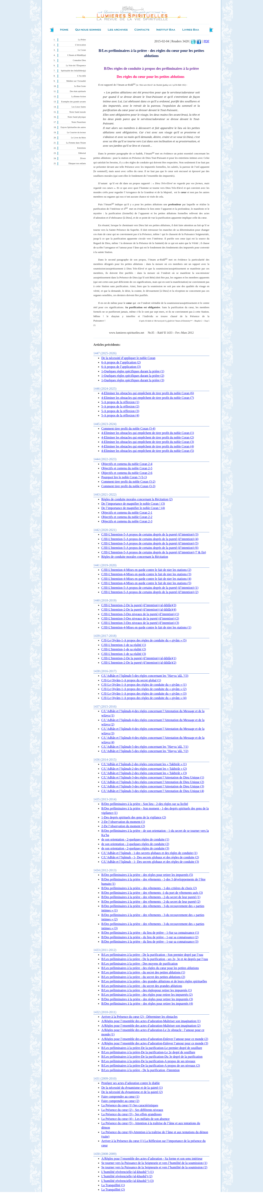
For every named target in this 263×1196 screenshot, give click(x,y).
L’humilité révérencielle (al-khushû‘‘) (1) (127, 1172)
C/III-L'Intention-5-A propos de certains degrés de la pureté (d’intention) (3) (149, 534)
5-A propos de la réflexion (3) (120, 411)
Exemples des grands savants (73, 102)
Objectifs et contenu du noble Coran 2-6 (126, 473)
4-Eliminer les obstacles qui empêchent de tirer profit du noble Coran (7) (147, 397)
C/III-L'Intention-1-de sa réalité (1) (123, 645)
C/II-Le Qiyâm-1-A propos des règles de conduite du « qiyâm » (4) (144, 698)
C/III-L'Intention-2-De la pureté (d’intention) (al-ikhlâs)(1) (138, 658)
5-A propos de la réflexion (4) (120, 415)
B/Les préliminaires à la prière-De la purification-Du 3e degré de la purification (152, 1056)
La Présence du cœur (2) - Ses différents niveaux (132, 1110)
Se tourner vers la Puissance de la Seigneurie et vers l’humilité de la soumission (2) (154, 1167)
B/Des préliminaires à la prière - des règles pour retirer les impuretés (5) (147, 874)
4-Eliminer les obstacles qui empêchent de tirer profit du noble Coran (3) (147, 442)
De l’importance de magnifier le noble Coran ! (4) (133, 508)
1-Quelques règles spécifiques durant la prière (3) (132, 380)
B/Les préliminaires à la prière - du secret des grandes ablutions (141, 986)
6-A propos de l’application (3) (121, 366)
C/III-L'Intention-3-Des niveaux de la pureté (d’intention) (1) (140, 614)
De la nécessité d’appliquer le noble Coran (128, 358)
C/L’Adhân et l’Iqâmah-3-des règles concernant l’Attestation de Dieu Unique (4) (152, 791)
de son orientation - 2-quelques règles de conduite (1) (135, 839)
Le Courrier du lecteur (76, 132)
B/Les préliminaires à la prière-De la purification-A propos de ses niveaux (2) (150, 1065)
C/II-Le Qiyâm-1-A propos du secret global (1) (131, 680)
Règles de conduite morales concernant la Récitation (134, 556)
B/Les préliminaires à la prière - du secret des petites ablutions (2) (143, 977)
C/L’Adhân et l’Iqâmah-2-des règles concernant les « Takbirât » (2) (144, 768)
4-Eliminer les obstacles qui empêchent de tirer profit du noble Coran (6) (147, 393)
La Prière (82, 40)
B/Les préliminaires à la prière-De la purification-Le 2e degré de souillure (148, 1052)
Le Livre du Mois (78, 138)
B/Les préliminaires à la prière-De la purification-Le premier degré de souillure (151, 1048)
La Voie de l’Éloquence (76, 65)
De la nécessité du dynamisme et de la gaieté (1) (132, 1087)
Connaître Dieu (79, 60)
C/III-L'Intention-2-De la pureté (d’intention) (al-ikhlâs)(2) (138, 662)
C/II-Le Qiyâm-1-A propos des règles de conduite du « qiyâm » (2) (144, 689)
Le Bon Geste (80, 86)
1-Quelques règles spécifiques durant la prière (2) (132, 375)
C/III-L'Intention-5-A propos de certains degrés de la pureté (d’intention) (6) (149, 547)
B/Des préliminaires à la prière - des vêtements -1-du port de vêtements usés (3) (152, 892)
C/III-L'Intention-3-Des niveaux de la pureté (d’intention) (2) (140, 618)
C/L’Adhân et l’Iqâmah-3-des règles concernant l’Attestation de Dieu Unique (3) (152, 786)
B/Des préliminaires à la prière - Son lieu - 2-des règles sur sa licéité (144, 804)
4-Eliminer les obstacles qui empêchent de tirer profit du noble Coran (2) (147, 437)
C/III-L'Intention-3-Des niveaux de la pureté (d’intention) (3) (140, 623)
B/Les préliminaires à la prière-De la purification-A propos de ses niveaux (148, 1061)
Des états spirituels (78, 91)
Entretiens (81, 148)
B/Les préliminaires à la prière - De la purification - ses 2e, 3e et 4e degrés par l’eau (154, 959)
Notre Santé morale (77, 112)
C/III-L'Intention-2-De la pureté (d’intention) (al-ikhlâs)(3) (138, 605)
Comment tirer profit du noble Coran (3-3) (128, 486)
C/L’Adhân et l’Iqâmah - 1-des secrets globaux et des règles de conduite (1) (149, 853)
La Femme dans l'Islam (76, 143)
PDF (206, 41)
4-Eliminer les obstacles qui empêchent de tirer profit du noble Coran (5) (147, 450)
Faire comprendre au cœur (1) (120, 1096)
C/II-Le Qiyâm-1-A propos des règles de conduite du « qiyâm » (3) (144, 693)
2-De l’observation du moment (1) (123, 821)
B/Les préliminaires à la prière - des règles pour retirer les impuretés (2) (146, 994)
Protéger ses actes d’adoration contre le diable (130, 1083)
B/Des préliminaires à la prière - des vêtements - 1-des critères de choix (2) (149, 888)
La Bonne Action (78, 96)
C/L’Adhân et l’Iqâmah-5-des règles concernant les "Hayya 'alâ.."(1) (144, 746)
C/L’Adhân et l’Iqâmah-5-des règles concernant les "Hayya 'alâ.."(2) (144, 751)
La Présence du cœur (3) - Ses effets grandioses (131, 1114)
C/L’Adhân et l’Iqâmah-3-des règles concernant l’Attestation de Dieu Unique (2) (152, 782)
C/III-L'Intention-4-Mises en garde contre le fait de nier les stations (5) (146, 583)
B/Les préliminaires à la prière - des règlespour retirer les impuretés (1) (146, 990)
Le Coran (82, 50)
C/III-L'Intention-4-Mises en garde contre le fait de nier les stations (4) (146, 578)
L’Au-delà (81, 76)
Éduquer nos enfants (77, 163)
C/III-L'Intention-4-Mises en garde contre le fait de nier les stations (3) (146, 574)
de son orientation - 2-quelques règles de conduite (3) (135, 848)
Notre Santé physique (77, 117)
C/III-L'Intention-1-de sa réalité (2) (123, 649)
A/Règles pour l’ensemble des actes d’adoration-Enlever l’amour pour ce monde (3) (154, 1043)
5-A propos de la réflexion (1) (120, 402)
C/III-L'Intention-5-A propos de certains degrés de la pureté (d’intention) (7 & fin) (153, 552)
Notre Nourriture (79, 122)
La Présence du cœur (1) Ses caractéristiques (129, 1105)
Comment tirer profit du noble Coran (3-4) (128, 428)
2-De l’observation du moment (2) (123, 826)
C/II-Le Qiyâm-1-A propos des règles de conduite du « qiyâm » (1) (144, 684)
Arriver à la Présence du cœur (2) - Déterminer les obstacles (139, 1016)
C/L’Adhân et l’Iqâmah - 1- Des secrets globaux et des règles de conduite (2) (150, 857)
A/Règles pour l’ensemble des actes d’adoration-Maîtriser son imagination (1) (150, 1021)
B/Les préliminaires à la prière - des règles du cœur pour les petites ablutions (150, 968)
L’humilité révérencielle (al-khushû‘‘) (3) (127, 1180)
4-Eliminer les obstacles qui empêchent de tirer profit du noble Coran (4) (147, 446)
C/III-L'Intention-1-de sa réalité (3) (123, 654)
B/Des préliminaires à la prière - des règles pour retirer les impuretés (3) (147, 999)
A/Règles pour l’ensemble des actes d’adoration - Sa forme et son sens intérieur (151, 1158)
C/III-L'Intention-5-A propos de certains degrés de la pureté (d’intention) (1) (149, 587)
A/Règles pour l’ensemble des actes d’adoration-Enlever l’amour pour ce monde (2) (154, 1039)
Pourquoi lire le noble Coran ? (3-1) (124, 477)
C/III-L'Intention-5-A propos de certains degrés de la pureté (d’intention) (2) (149, 592)
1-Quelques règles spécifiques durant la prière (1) (132, 371)
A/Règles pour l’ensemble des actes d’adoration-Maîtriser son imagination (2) (150, 1025)
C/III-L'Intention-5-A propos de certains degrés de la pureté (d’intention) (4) (149, 539)
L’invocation (80, 45)
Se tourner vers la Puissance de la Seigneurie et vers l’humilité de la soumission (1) (154, 1163)
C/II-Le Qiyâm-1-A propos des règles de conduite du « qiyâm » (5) (144, 640)
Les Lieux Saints (79, 107)
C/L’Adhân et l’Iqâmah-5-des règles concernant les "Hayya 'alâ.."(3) (144, 675)
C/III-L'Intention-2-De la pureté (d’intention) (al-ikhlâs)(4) (138, 609)
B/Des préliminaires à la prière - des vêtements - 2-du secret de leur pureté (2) (150, 901)
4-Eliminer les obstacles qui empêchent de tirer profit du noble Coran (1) (147, 433)
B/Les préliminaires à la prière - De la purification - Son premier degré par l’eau (152, 954)
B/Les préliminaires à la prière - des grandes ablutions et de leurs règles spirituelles (154, 981)
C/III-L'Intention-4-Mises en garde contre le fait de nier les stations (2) (146, 569)
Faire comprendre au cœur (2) (120, 1101)
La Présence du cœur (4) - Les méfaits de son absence (135, 1118)
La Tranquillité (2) (113, 1189)
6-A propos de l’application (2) (121, 362)
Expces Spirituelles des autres (73, 127)
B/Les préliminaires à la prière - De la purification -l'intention (140, 1070)
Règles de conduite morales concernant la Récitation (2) (137, 499)
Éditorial (82, 153)
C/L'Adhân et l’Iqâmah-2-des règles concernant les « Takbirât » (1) (144, 764)
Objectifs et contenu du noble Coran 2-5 (126, 468)
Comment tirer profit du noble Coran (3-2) (128, 481)
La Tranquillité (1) (113, 1185)
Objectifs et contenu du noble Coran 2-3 (126, 521)
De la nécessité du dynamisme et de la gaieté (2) (132, 1092)
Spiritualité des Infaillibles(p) (73, 71)
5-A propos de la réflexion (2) (120, 406)
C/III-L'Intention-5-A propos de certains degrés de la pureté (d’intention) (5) (149, 543)
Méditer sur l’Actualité (76, 81)
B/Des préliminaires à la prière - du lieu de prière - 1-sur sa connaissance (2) (149, 937)
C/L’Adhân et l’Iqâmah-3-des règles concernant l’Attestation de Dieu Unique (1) (152, 777)
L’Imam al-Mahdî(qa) (76, 55)
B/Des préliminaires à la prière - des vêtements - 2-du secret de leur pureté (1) (150, 897)
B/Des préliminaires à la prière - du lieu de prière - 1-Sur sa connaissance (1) (150, 932)
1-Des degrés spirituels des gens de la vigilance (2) (133, 817)
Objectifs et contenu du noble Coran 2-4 (126, 464)
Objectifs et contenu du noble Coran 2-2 (126, 517)
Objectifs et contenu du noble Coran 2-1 (126, 512)
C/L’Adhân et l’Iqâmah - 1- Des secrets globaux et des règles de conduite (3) (150, 861)
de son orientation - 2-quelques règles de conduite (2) (135, 844)
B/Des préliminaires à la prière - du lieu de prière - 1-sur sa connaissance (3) (149, 941)
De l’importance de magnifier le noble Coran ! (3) (133, 503)
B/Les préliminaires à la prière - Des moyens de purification (139, 963)
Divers (83, 158)
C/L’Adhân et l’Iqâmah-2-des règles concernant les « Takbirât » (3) (144, 773)
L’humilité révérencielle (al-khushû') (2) (126, 1176)
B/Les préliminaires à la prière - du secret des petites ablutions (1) (143, 972)
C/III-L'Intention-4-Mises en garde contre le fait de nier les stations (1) (146, 627)
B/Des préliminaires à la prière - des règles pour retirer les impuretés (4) (147, 1003)
